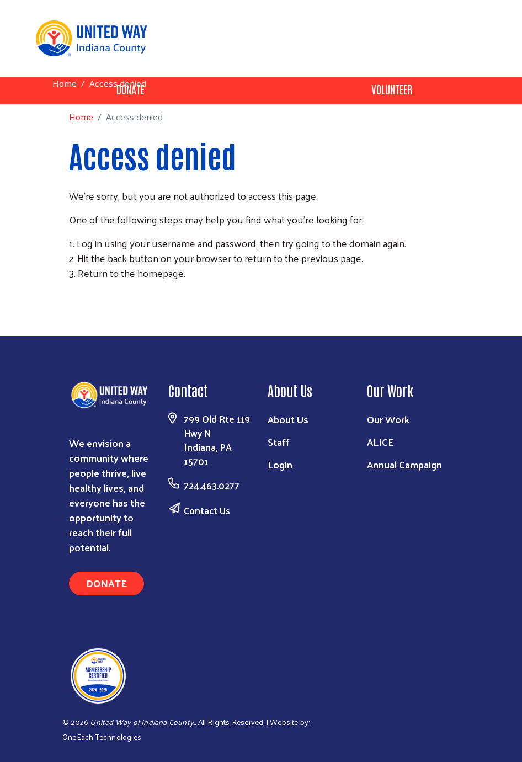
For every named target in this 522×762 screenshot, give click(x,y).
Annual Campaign (404, 464)
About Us (288, 419)
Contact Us (207, 510)
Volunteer (391, 89)
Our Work (388, 419)
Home (64, 83)
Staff (279, 441)
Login (280, 464)
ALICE (380, 441)
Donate (106, 583)
